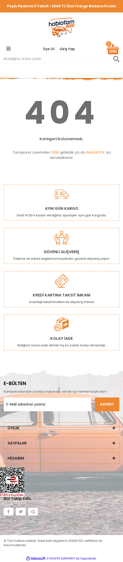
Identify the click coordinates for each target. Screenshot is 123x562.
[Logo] (61, 27)
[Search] (61, 58)
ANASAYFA (95, 152)
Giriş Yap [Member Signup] (67, 48)
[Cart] (113, 49)
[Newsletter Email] (47, 404)
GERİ (55, 152)
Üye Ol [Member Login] (48, 48)
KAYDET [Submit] (107, 404)
